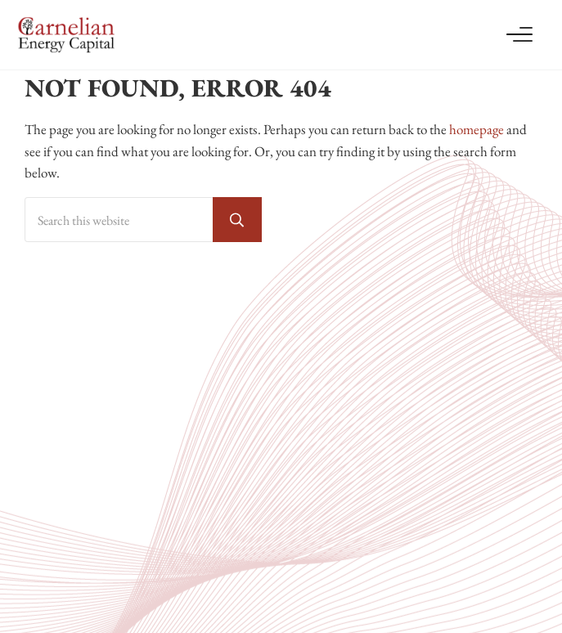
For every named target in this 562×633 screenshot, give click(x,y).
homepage (476, 129)
